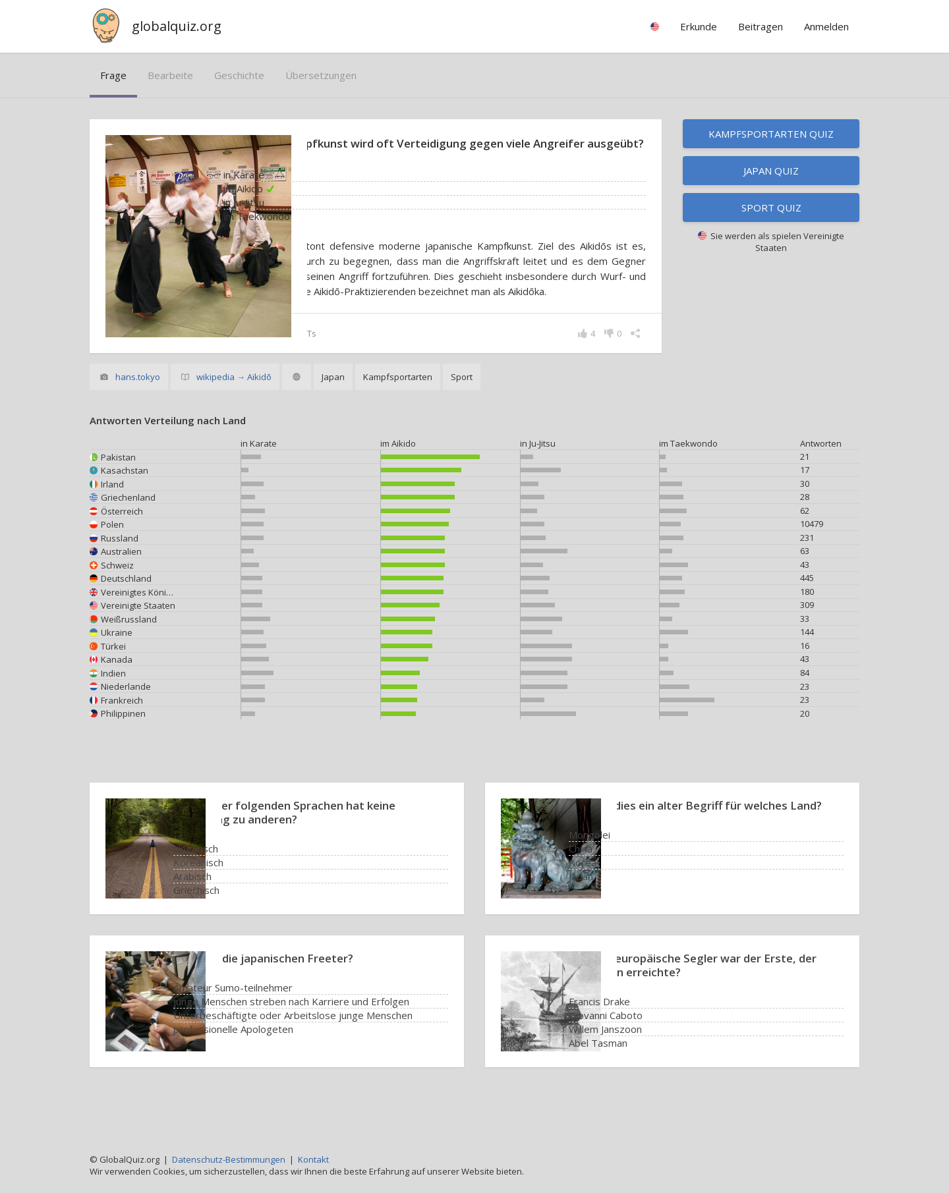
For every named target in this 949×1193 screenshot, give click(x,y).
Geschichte (239, 75)
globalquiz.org (176, 26)
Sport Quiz (771, 207)
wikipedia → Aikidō (234, 409)
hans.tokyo (137, 409)
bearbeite (170, 75)
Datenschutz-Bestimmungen (228, 1159)
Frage (113, 75)
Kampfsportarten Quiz (771, 133)
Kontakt (313, 1159)
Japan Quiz (771, 170)
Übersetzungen (321, 75)
